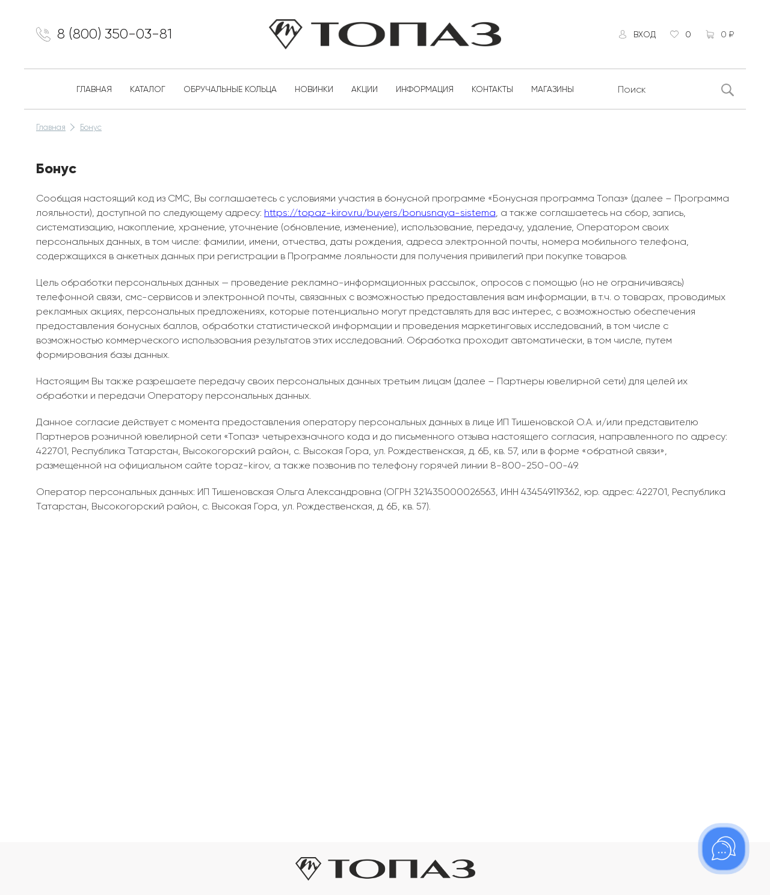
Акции (364, 89)
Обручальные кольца (230, 89)
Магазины (552, 89)
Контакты (492, 89)
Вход (644, 34)
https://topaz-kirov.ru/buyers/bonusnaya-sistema (380, 212)
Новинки (314, 89)
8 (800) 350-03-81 (114, 34)
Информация (425, 89)
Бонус (91, 127)
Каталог (147, 89)
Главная (94, 89)
